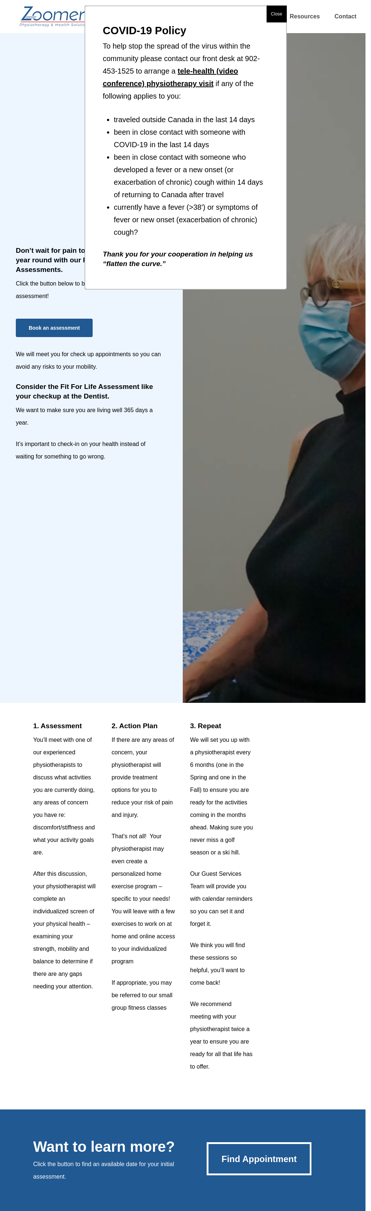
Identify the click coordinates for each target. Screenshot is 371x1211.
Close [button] (276, 14)
